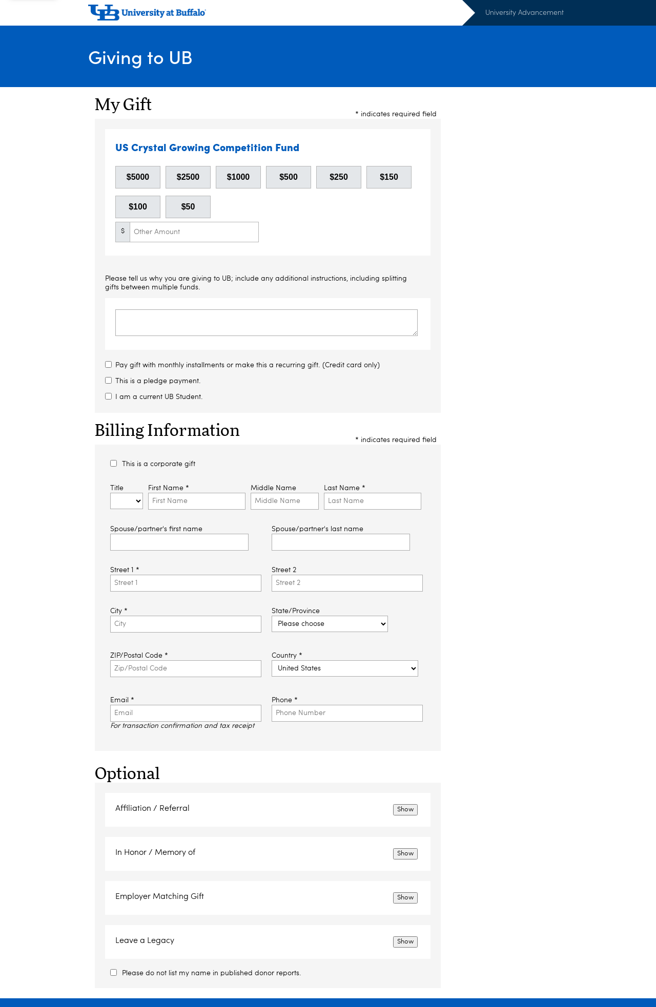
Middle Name (273, 488)
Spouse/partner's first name (156, 529)
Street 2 (284, 570)
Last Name (344, 488)
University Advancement (524, 12)
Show (405, 809)
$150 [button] (389, 177)
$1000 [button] (238, 177)
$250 (339, 177)
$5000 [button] (138, 177)
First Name (168, 488)
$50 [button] (188, 206)
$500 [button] (288, 177)
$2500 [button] (188, 177)
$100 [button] (138, 206)
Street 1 (124, 570)
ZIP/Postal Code (139, 655)
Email (122, 700)
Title (117, 488)
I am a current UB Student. (159, 397)
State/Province (296, 611)
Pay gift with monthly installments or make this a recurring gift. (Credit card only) (247, 365)
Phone (285, 700)
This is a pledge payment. (158, 381)
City (119, 611)
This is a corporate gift (158, 464)
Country (287, 655)
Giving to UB (140, 56)
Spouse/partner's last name (317, 529)
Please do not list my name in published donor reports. (211, 973)
